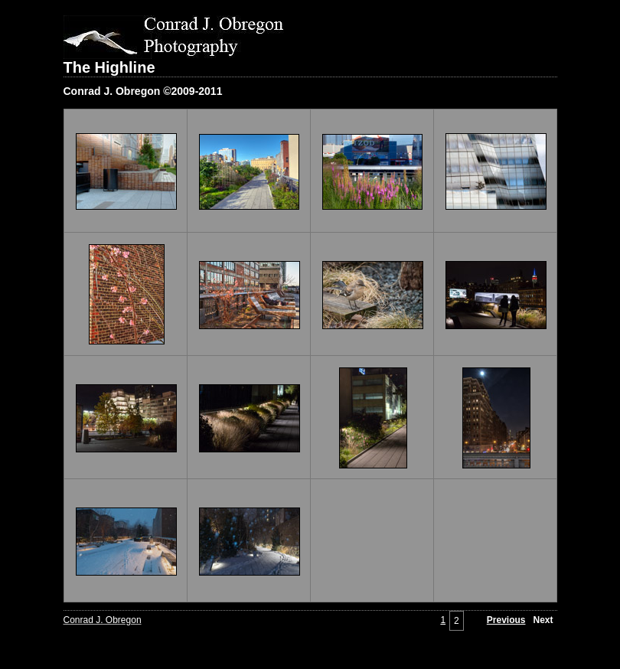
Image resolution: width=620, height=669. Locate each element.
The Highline (109, 67)
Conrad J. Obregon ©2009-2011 (143, 91)
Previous (506, 620)
